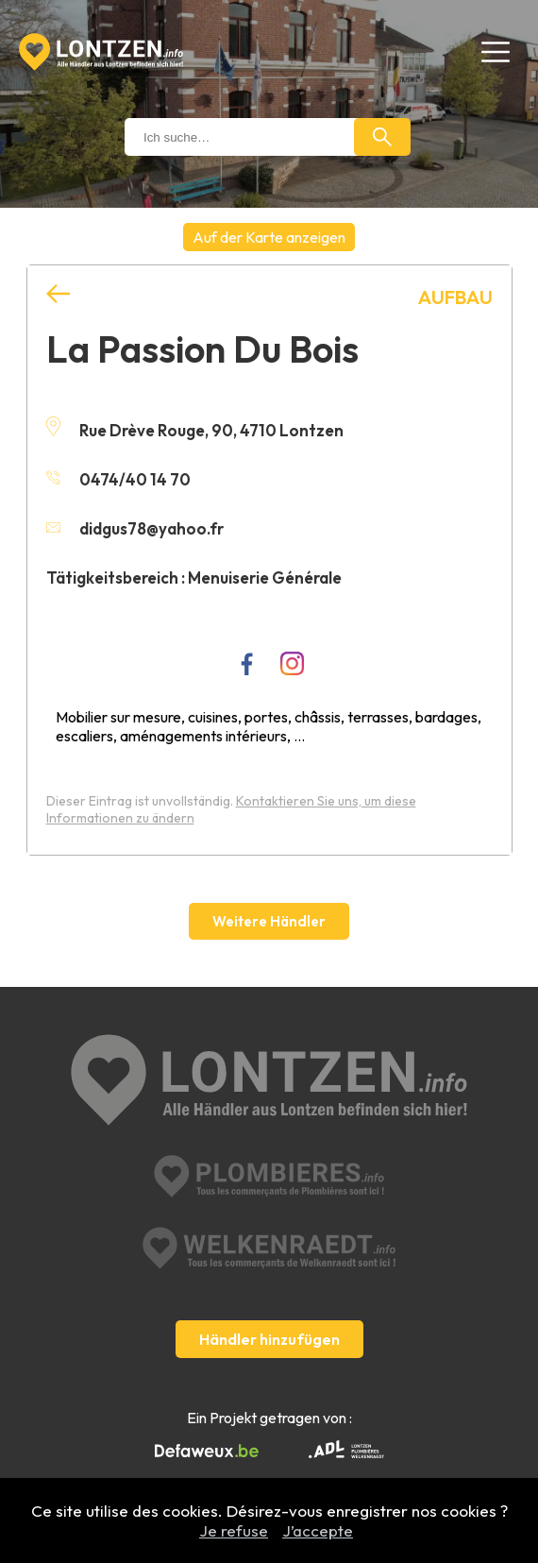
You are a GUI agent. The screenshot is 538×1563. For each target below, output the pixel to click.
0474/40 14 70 (118, 479)
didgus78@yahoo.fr (135, 528)
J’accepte (317, 1530)
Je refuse (233, 1530)
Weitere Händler (269, 921)
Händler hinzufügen (269, 1339)
